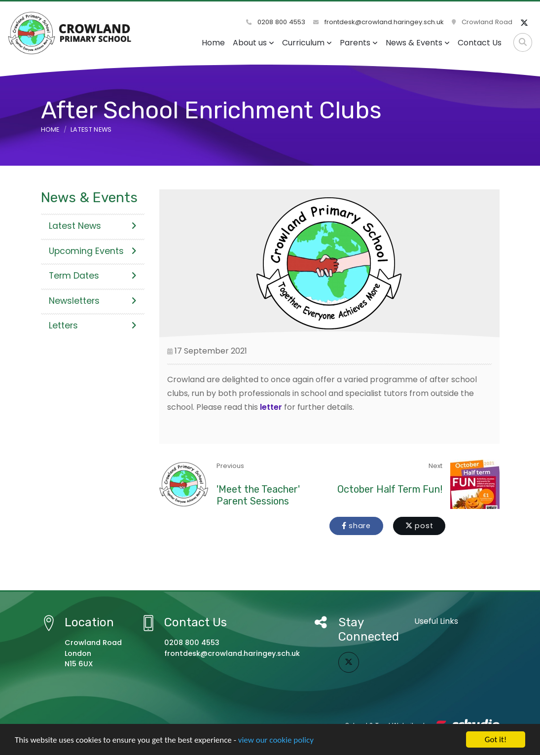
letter (271, 407)
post (419, 526)
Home (213, 42)
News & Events (418, 42)
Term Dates (93, 276)
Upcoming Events (93, 251)
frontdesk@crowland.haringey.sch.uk (378, 22)
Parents (359, 42)
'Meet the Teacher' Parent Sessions (258, 495)
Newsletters (93, 301)
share (356, 526)
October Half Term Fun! (389, 489)
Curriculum (307, 42)
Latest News (91, 129)
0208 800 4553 (275, 22)
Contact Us (480, 42)
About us (253, 42)
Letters (93, 325)
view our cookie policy (276, 740)
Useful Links (436, 621)
